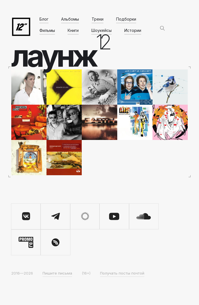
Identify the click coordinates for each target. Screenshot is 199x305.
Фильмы (47, 30)
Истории (132, 30)
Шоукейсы (101, 30)
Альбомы (70, 19)
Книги (73, 30)
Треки (97, 19)
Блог (43, 19)
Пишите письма (57, 273)
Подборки (126, 19)
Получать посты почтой (122, 273)
